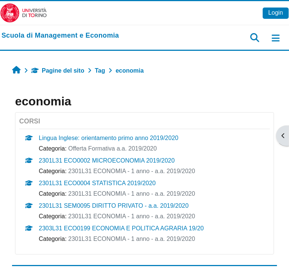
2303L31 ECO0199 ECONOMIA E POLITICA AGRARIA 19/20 (121, 228)
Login (275, 12)
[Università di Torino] (23, 12)
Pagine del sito (57, 70)
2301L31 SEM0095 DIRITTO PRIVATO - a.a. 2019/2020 (114, 205)
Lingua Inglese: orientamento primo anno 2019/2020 (108, 138)
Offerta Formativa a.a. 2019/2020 (112, 148)
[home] (60, 36)
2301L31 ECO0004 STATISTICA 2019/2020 (97, 183)
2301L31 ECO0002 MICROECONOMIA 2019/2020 (107, 160)
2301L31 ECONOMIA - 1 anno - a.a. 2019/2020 (131, 171)
